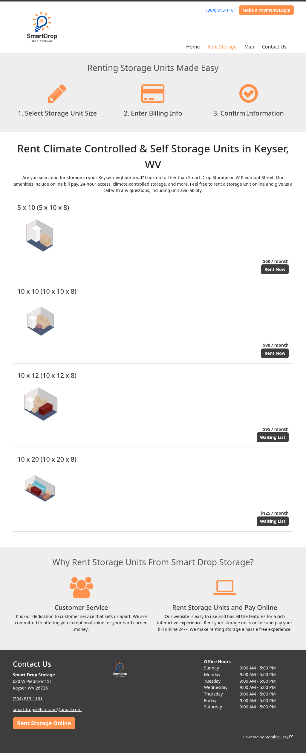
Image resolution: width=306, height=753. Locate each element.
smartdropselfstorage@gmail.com (47, 709)
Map (249, 46)
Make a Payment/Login (266, 10)
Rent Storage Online (44, 723)
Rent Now (274, 269)
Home (193, 46)
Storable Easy (279, 737)
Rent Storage (221, 46)
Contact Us (274, 46)
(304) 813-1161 (221, 10)
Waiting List (272, 437)
